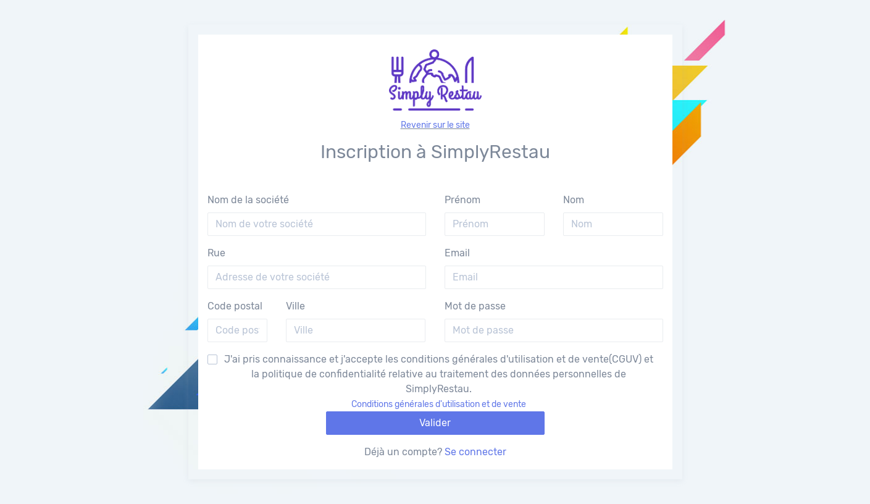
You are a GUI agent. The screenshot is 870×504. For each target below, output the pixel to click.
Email (457, 253)
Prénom (462, 200)
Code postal (234, 306)
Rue (216, 253)
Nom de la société (248, 200)
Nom (573, 200)
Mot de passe (475, 306)
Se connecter (475, 452)
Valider (435, 423)
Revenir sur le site (435, 125)
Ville (295, 306)
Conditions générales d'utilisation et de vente (438, 404)
